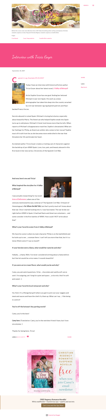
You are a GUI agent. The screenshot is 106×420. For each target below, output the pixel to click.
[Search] (86, 5)
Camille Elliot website (45, 38)
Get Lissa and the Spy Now (53, 405)
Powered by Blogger (53, 415)
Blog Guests (84, 87)
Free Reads (15, 38)
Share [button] (83, 77)
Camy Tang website (28, 38)
